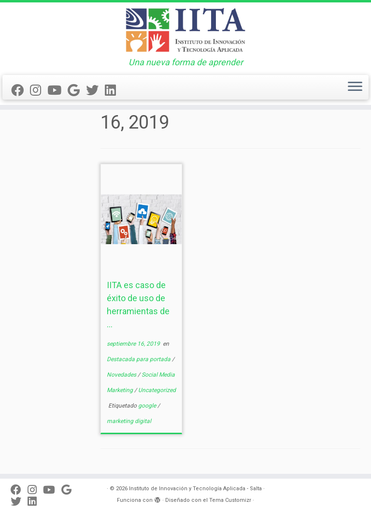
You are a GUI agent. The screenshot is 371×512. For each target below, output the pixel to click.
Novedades (122, 374)
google (147, 405)
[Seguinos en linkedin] (113, 90)
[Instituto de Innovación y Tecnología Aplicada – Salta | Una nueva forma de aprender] (185, 30)
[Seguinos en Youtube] (57, 90)
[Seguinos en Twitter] (95, 90)
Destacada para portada (139, 359)
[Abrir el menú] (355, 87)
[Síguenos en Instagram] (38, 90)
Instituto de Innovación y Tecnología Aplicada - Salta (195, 488)
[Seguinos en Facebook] (20, 90)
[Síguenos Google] (77, 90)
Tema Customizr (230, 500)
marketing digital (129, 421)
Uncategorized (157, 390)
